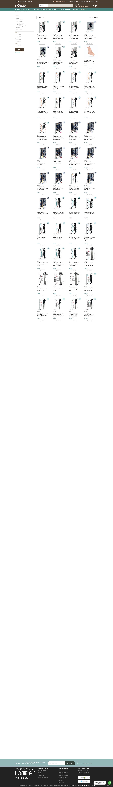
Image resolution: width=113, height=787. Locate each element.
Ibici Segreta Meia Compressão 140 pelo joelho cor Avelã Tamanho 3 (58, 63)
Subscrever (70, 763)
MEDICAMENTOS (75, 9)
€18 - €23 (19, 36)
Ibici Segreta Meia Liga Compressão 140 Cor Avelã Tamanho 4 (58, 239)
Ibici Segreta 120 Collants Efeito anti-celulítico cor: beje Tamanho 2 (74, 239)
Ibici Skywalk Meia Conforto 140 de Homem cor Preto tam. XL (58, 138)
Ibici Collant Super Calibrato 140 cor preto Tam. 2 (74, 289)
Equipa (39, 772)
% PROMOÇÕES (84, 9)
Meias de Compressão (21, 26)
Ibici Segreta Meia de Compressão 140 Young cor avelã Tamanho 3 (42, 138)
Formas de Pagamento (64, 775)
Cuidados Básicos (20, 23)
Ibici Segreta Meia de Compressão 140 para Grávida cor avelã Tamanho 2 (73, 315)
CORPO (34, 9)
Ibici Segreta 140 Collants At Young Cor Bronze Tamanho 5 (42, 87)
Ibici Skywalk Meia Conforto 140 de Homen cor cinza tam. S (42, 163)
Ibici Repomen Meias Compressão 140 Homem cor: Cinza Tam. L (90, 37)
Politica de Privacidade (83, 772)
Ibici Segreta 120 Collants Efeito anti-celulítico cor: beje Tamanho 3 (90, 239)
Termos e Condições (83, 770)
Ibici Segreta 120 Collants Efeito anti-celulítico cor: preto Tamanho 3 (58, 264)
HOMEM (55, 9)
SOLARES (43, 9)
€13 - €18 (19, 34)
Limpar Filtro (17, 52)
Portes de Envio (62, 774)
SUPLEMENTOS (68, 9)
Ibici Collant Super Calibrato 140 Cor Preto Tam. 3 (58, 289)
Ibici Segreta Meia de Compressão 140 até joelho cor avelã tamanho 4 (73, 63)
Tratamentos (19, 29)
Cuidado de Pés (19, 21)
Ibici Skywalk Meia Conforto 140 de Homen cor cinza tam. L (89, 188)
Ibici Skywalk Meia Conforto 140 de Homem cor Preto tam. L (58, 188)
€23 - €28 (19, 38)
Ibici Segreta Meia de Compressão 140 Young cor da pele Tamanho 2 (74, 188)
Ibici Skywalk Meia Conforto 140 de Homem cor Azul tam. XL (89, 163)
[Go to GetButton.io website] (109, 785)
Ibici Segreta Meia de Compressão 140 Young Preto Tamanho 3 (74, 113)
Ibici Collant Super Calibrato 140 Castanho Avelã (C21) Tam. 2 (89, 264)
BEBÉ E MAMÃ (61, 9)
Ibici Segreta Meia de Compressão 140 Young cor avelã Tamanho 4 (42, 113)
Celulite (17, 17)
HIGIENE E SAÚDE (49, 9)
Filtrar (20, 50)
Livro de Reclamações (83, 774)
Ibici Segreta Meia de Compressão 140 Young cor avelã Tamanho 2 (74, 87)
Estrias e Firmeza (19, 24)
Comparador (62, 782)
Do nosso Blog (41, 775)
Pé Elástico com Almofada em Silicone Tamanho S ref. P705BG (89, 62)
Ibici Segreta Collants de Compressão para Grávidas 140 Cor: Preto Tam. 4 (42, 315)
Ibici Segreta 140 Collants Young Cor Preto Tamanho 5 (58, 87)
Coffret (17, 18)
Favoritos (91, 1)
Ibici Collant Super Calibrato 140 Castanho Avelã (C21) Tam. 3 (42, 289)
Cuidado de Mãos (20, 20)
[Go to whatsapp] (109, 783)
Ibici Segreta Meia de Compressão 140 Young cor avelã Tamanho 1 (89, 113)
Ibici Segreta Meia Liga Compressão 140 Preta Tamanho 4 (42, 239)
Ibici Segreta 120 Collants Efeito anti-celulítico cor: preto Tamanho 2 (74, 213)
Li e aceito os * (85, 762)
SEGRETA (18, 45)
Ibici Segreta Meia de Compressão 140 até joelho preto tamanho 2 (58, 37)
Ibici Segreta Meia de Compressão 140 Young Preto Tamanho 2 (89, 87)
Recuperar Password (63, 772)
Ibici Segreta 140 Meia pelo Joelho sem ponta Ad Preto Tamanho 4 (74, 37)
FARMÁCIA (19, 9)
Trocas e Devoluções (63, 777)
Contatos (40, 774)
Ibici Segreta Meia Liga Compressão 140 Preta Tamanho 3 (89, 213)
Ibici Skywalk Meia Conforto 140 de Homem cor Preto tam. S (42, 213)
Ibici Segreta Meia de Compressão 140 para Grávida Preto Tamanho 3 (89, 315)
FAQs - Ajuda (62, 779)
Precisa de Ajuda (83, 1)
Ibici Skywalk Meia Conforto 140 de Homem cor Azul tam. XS (42, 188)
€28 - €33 (19, 39)
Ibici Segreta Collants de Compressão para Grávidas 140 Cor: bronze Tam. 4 (58, 315)
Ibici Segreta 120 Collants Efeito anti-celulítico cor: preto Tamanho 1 (58, 213)
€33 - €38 (19, 41)
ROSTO (29, 9)
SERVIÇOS (25, 9)
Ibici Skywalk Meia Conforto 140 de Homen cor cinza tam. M (89, 138)
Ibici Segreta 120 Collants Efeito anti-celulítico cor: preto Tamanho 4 (74, 264)
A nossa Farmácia (73, 1)
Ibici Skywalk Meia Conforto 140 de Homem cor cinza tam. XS (74, 163)
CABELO (38, 9)
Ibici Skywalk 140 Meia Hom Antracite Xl (58, 162)
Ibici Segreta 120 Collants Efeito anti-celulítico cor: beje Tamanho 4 (90, 289)
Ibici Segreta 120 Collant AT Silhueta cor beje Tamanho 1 (42, 264)
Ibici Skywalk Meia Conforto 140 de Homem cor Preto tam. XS (74, 138)
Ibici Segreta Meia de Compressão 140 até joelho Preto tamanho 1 (42, 37)
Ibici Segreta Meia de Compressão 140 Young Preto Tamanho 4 (58, 113)
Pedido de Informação (43, 777)
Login (60, 770)
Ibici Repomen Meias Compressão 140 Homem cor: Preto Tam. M (42, 62)
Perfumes (18, 27)
